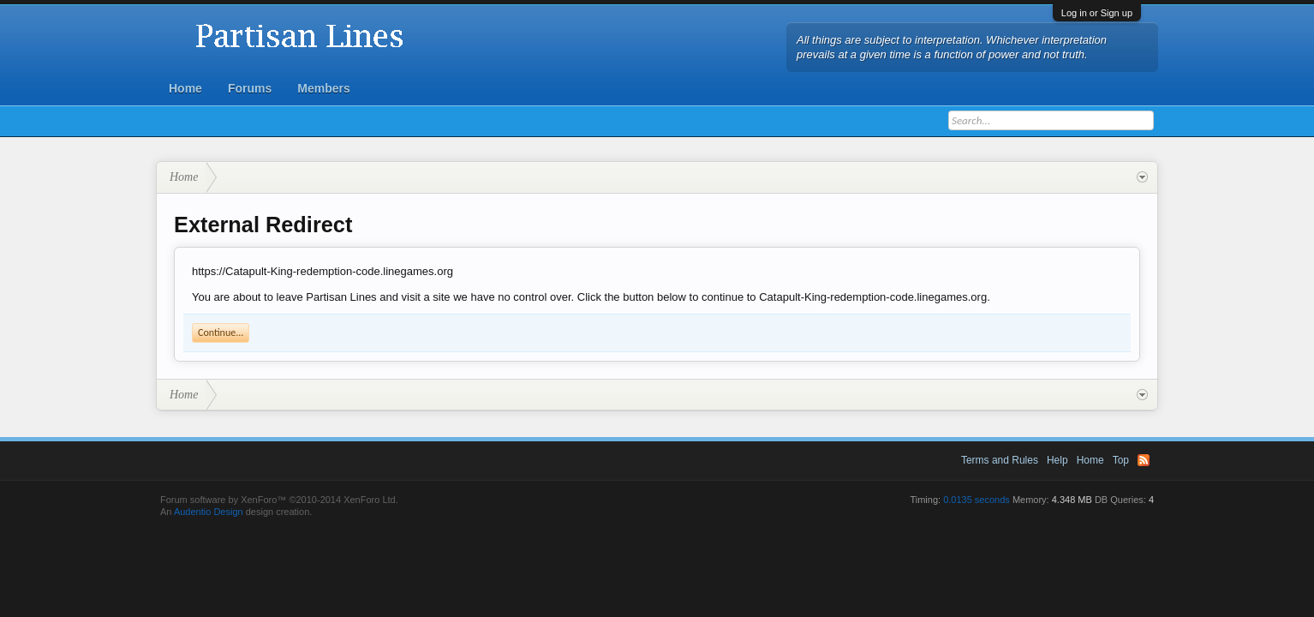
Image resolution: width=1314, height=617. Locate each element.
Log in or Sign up (1096, 13)
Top (1121, 460)
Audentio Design (208, 511)
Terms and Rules (999, 460)
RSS (1144, 460)
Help (1057, 460)
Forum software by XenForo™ (279, 499)
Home (185, 88)
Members (323, 88)
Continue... (220, 332)
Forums (250, 88)
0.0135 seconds (976, 499)
